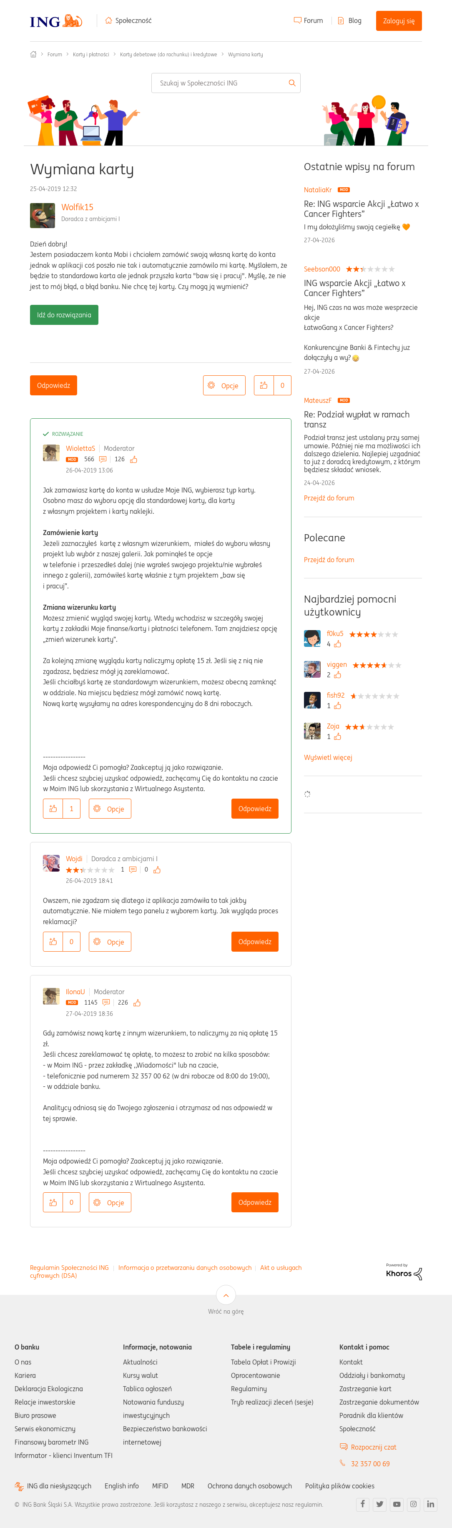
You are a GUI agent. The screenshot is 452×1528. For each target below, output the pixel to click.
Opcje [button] (230, 386)
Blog (355, 20)
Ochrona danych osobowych (250, 1486)
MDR (187, 1486)
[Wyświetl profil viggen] (339, 664)
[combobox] (226, 83)
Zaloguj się (399, 21)
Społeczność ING (33, 54)
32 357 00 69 (370, 1464)
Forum (313, 20)
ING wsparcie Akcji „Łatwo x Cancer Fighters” (355, 288)
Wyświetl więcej (328, 757)
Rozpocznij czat (374, 1447)
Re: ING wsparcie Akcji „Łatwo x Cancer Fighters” (361, 209)
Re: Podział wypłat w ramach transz (357, 420)
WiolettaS (80, 448)
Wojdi (74, 858)
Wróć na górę (226, 1311)
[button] (264, 385)
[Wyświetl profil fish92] (338, 695)
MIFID (160, 1486)
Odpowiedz (53, 385)
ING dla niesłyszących (59, 1486)
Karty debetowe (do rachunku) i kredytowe (168, 54)
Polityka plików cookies (339, 1486)
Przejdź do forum (329, 498)
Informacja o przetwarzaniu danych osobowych (185, 1268)
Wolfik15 (77, 207)
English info (122, 1486)
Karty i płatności (91, 54)
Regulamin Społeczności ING (69, 1268)
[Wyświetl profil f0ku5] (337, 633)
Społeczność (134, 20)
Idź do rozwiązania (64, 315)
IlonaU (75, 992)
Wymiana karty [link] (245, 54)
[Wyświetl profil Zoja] (335, 726)
